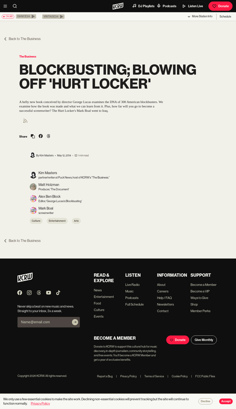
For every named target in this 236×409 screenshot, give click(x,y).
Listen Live (192, 6)
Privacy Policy (126, 376)
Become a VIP (200, 291)
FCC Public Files (203, 376)
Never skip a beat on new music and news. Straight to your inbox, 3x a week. (45, 308)
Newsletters (165, 304)
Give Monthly (204, 340)
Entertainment (57, 220)
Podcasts (166, 6)
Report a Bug (105, 376)
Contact (163, 311)
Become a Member (204, 285)
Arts (76, 220)
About (161, 285)
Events (98, 316)
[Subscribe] (75, 322)
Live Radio (132, 285)
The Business (27, 56)
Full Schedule (134, 304)
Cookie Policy (178, 376)
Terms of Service (152, 376)
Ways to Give (199, 298)
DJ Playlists (143, 6)
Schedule (225, 16)
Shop (194, 304)
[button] (26, 16)
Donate (220, 6)
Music (129, 291)
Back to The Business (22, 39)
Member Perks (200, 311)
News (98, 290)
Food (97, 303)
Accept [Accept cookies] (226, 401)
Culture (36, 220)
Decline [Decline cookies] (205, 401)
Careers (162, 291)
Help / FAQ (164, 298)
